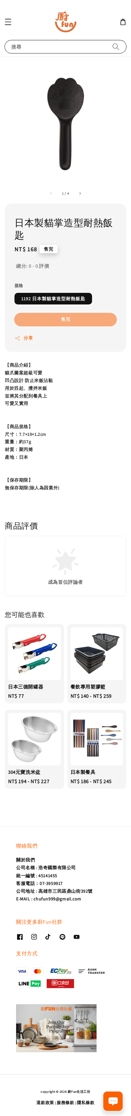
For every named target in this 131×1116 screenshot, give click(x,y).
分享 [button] (23, 338)
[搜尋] (116, 46)
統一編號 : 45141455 (36, 876)
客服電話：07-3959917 (39, 883)
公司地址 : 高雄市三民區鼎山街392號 (54, 891)
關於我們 (25, 860)
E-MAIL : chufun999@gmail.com (48, 899)
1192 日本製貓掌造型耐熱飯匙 (53, 299)
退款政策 (45, 1102)
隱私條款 (86, 1102)
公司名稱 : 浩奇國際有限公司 (46, 868)
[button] (8, 22)
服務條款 (65, 1102)
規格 (18, 285)
